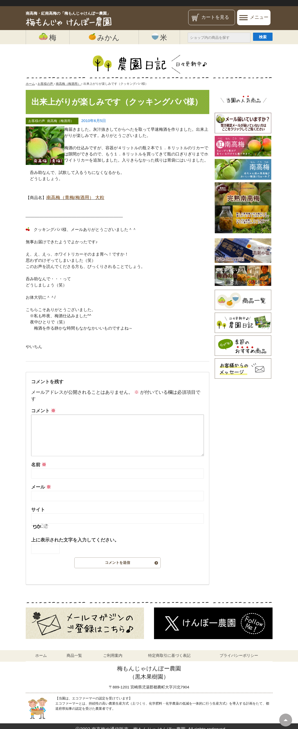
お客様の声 (36, 121)
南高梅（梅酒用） (60, 121)
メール (41, 487)
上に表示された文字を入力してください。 (75, 540)
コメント (43, 410)
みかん (104, 37)
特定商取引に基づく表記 (169, 655)
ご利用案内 (112, 655)
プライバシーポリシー (239, 655)
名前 (38, 464)
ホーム (41, 655)
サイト (38, 509)
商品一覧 (74, 655)
